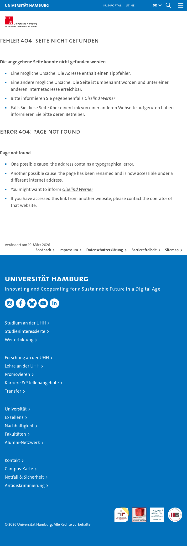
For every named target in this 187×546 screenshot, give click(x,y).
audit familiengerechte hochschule (121, 515)
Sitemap (172, 249)
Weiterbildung (19, 340)
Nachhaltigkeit (19, 426)
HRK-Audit (154, 513)
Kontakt (12, 460)
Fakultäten (15, 434)
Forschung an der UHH (27, 358)
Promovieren (17, 374)
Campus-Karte (19, 469)
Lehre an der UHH (22, 366)
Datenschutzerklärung (104, 249)
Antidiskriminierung (25, 485)
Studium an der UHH (25, 323)
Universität (16, 409)
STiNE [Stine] (130, 5)
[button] (156, 5)
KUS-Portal (112, 5)
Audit (136, 510)
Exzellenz (14, 417)
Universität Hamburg (27, 5)
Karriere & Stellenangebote (32, 383)
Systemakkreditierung (175, 510)
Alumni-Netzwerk (22, 442)
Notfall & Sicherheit (24, 477)
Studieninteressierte (25, 331)
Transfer (13, 391)
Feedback (43, 249)
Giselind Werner (99, 98)
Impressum (68, 249)
